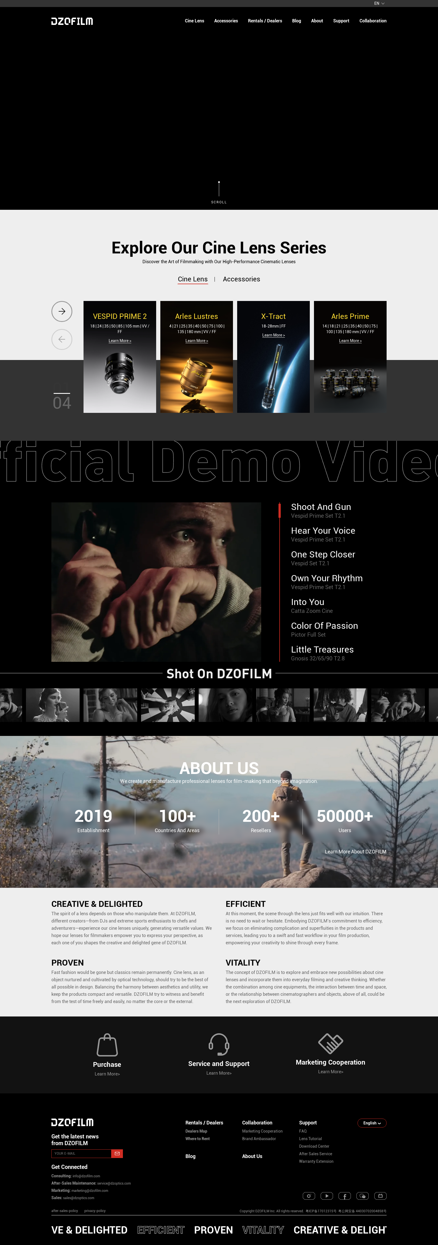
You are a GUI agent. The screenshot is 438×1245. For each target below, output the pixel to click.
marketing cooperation (262, 1131)
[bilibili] (380, 1196)
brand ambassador (259, 1138)
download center (314, 1146)
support (341, 20)
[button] (61, 311)
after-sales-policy (64, 1211)
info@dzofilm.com (86, 1176)
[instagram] (309, 1196)
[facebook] (345, 1196)
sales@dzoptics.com (78, 1198)
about (317, 20)
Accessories (226, 20)
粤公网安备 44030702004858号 (362, 1211)
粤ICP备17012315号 (321, 1211)
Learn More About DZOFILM (356, 852)
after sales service (315, 1154)
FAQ (303, 1131)
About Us (252, 1156)
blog (296, 20)
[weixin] (362, 1196)
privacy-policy (95, 1211)
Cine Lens (194, 20)
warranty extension (316, 1161)
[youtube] (327, 1196)
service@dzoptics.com (113, 1183)
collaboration (373, 20)
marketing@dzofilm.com (89, 1191)
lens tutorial (310, 1138)
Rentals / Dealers (265, 20)
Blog (190, 1156)
